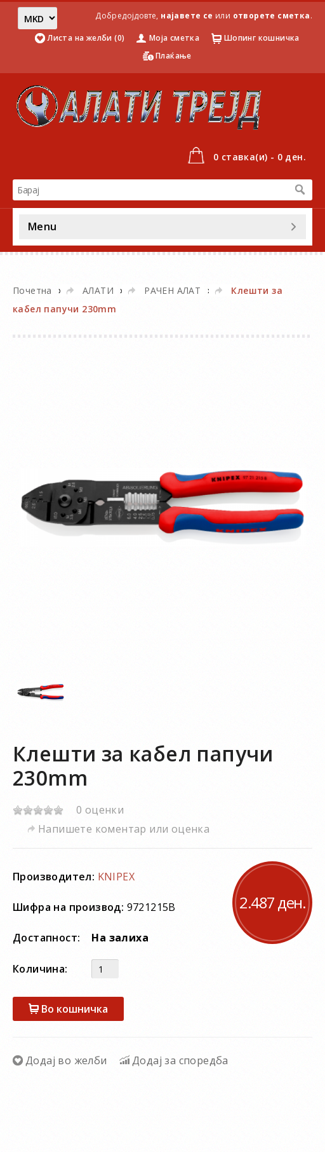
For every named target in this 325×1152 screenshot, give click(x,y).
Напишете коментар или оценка (123, 829)
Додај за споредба (180, 1060)
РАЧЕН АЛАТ (172, 290)
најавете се (187, 15)
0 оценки (100, 810)
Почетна (32, 290)
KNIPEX (116, 877)
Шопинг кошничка (262, 37)
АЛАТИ (98, 290)
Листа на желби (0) (86, 37)
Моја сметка (174, 37)
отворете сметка (271, 15)
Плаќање (174, 55)
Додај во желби (66, 1060)
